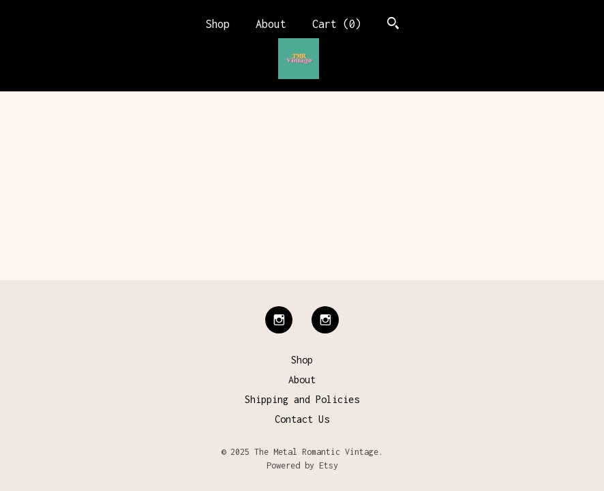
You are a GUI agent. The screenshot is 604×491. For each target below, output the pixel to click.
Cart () (336, 24)
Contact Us (302, 419)
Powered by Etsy (302, 465)
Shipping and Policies (302, 399)
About (271, 24)
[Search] (393, 24)
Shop (217, 24)
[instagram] (278, 319)
